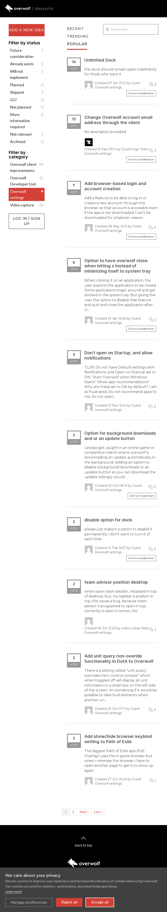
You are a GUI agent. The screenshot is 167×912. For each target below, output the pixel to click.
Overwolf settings (26, 194)
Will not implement (26, 74)
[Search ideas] (130, 29)
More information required (26, 120)
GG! (26, 100)
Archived (26, 141)
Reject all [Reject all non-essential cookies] (69, 905)
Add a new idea (26, 30)
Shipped (26, 92)
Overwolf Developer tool (26, 180)
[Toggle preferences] (28, 905)
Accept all (100, 905)
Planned (26, 85)
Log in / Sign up (20, 216)
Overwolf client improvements (26, 167)
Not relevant (26, 134)
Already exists (26, 64)
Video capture (26, 205)
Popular (77, 44)
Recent (75, 29)
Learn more (13, 894)
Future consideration (26, 53)
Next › (84, 812)
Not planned (26, 107)
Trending (78, 36)
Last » (98, 812)
